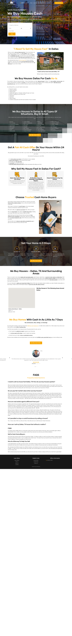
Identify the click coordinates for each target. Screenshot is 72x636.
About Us (49, 3)
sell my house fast (22, 60)
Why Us (17, 461)
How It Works (40, 2)
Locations (35, 2)
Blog (45, 2)
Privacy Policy (36, 460)
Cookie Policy (36, 461)
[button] (62, 358)
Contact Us (36, 463)
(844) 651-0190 (11, 311)
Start (12, 34)
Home (31, 2)
